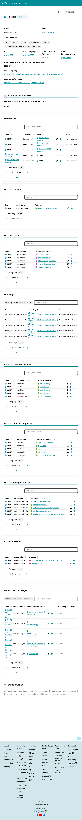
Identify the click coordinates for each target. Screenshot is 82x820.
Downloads (20, 752)
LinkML (44, 759)
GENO (31, 773)
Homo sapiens (48, 32)
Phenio (32, 763)
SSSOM (45, 762)
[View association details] (60, 139)
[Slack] (38, 811)
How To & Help (22, 769)
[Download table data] (16, 177)
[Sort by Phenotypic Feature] (44, 606)
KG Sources (21, 789)
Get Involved (73, 750)
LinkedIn (72, 760)
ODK (43, 769)
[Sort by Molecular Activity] (53, 380)
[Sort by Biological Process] (46, 498)
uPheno (32, 756)
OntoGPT (45, 773)
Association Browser (21, 796)
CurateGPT (46, 776)
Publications (9, 763)
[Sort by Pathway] (43, 205)
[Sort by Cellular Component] (54, 439)
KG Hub (58, 764)
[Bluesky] (44, 815)
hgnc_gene (66, 57)
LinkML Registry (58, 772)
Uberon (32, 753)
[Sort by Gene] (10, 134)
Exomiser (45, 752)
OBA (31, 766)
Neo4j (19, 759)
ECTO (31, 780)
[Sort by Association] (34, 134)
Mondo (32, 750)
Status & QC (21, 766)
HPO (31, 760)
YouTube (72, 763)
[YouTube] (40, 815)
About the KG (21, 785)
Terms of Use (21, 778)
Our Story (7, 750)
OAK (43, 766)
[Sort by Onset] (76, 606)
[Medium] (42, 811)
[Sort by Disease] (37, 557)
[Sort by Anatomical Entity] (52, 251)
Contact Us (8, 760)
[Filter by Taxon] (18, 302)
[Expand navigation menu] (79, 3)
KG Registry (59, 767)
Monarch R (21, 762)
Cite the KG (21, 782)
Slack (71, 753)
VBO (31, 770)
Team (6, 753)
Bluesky (71, 766)
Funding (7, 766)
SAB (5, 756)
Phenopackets (47, 779)
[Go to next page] (23, 172)
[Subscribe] (35, 811)
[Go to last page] (27, 172)
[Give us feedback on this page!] (79, 738)
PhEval (44, 756)
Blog (70, 756)
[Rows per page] (21, 167)
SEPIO (31, 777)
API (18, 756)
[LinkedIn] (37, 815)
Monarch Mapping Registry (58, 758)
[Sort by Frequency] (67, 606)
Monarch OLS (60, 752)
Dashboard (20, 792)
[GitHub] (46, 811)
